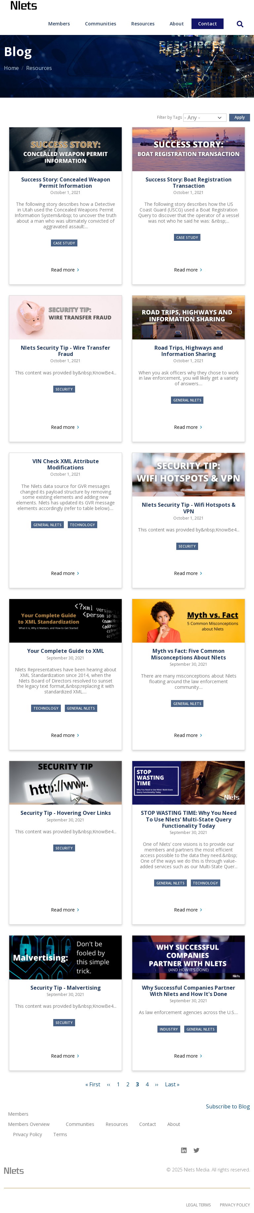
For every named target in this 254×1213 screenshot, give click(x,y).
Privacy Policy (27, 1134)
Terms (60, 1134)
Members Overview (29, 1124)
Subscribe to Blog (228, 1106)
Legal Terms (198, 1205)
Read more (84, 270)
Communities (100, 23)
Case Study (64, 242)
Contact (207, 23)
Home (11, 68)
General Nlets (187, 400)
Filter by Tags (169, 117)
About (177, 23)
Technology (82, 525)
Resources (142, 23)
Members (59, 23)
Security (64, 389)
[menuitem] (59, 23)
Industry (169, 1029)
